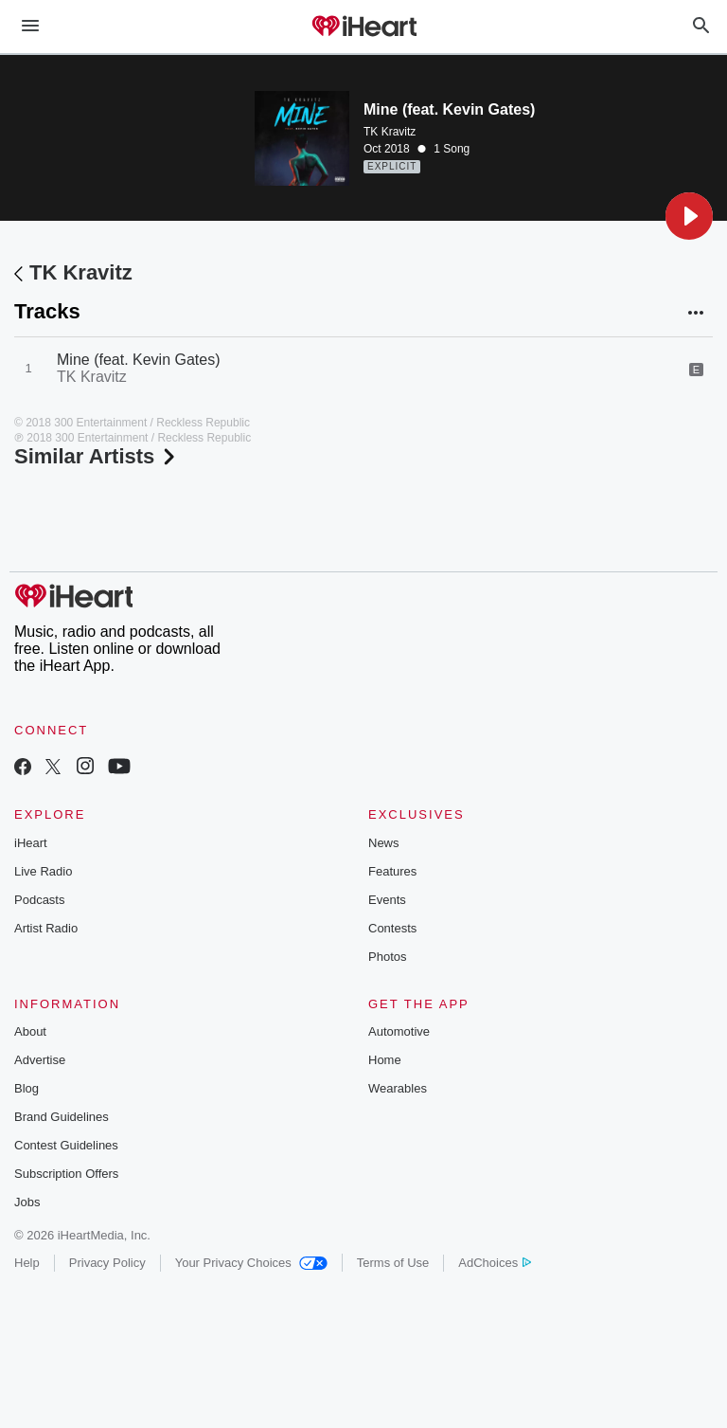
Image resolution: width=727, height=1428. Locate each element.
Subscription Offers (66, 1173)
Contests (392, 928)
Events (387, 900)
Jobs (27, 1202)
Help (27, 1263)
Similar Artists (96, 456)
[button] (689, 216)
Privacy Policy (107, 1263)
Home (384, 1060)
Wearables (397, 1088)
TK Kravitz (390, 131)
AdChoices (494, 1263)
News (383, 843)
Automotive (399, 1031)
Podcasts (39, 900)
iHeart (30, 843)
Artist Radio (46, 928)
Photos (387, 956)
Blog (26, 1088)
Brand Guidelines (61, 1117)
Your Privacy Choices (251, 1263)
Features (392, 871)
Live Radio (43, 871)
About (30, 1031)
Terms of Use (393, 1263)
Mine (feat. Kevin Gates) (139, 360)
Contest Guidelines (66, 1145)
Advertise (39, 1060)
